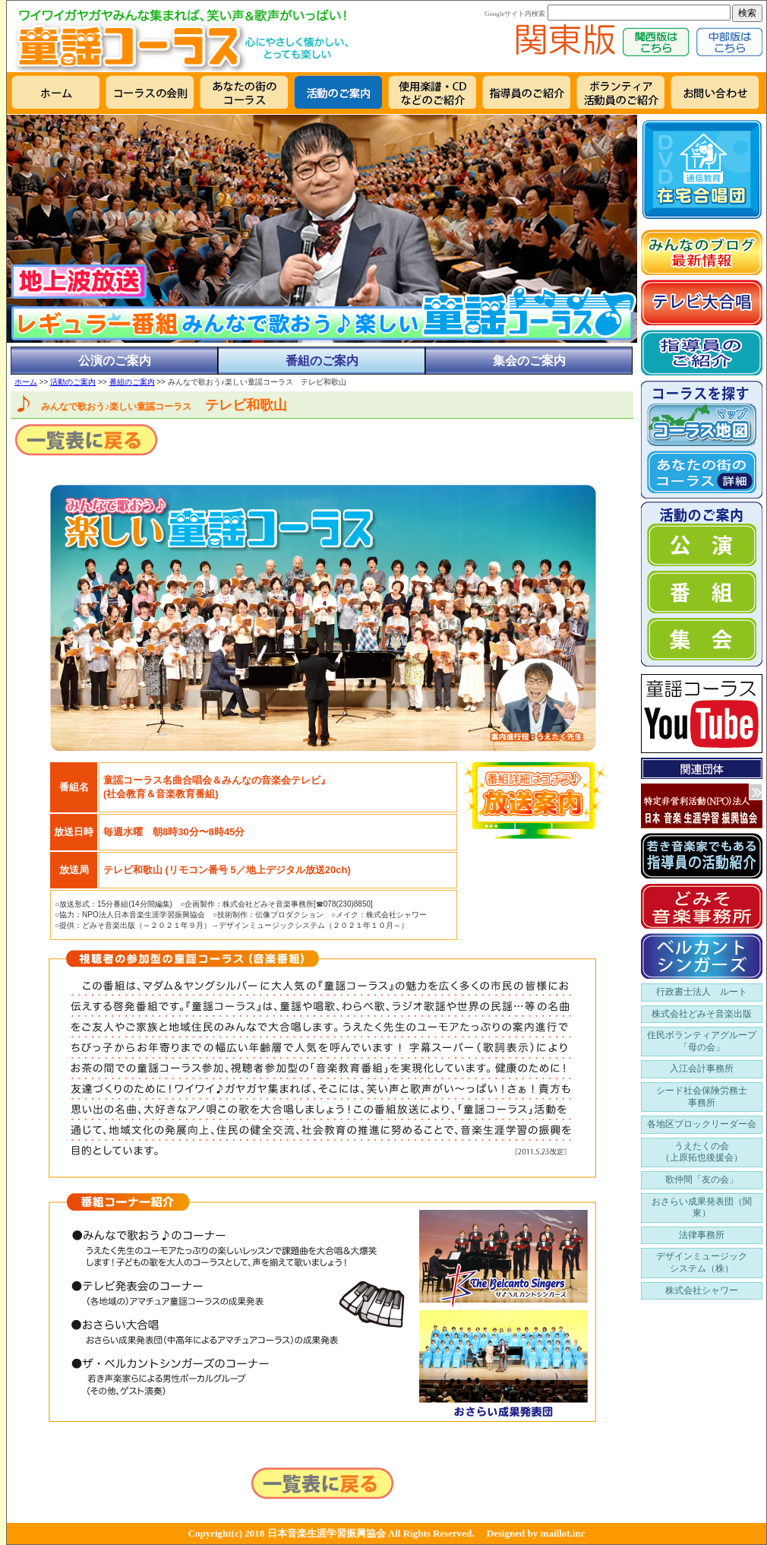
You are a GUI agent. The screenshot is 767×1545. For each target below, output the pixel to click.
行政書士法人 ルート (701, 991)
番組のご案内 (322, 360)
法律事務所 (701, 1235)
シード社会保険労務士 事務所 (701, 1096)
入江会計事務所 (702, 1068)
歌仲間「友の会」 (701, 1179)
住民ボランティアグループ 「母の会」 (701, 1041)
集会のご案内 (529, 360)
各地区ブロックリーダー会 (701, 1124)
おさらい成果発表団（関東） (702, 1207)
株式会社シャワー (701, 1290)
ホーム (25, 382)
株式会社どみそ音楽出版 (702, 1013)
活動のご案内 (73, 382)
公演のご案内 (114, 360)
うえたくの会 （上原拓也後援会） (702, 1152)
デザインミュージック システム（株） (701, 1262)
